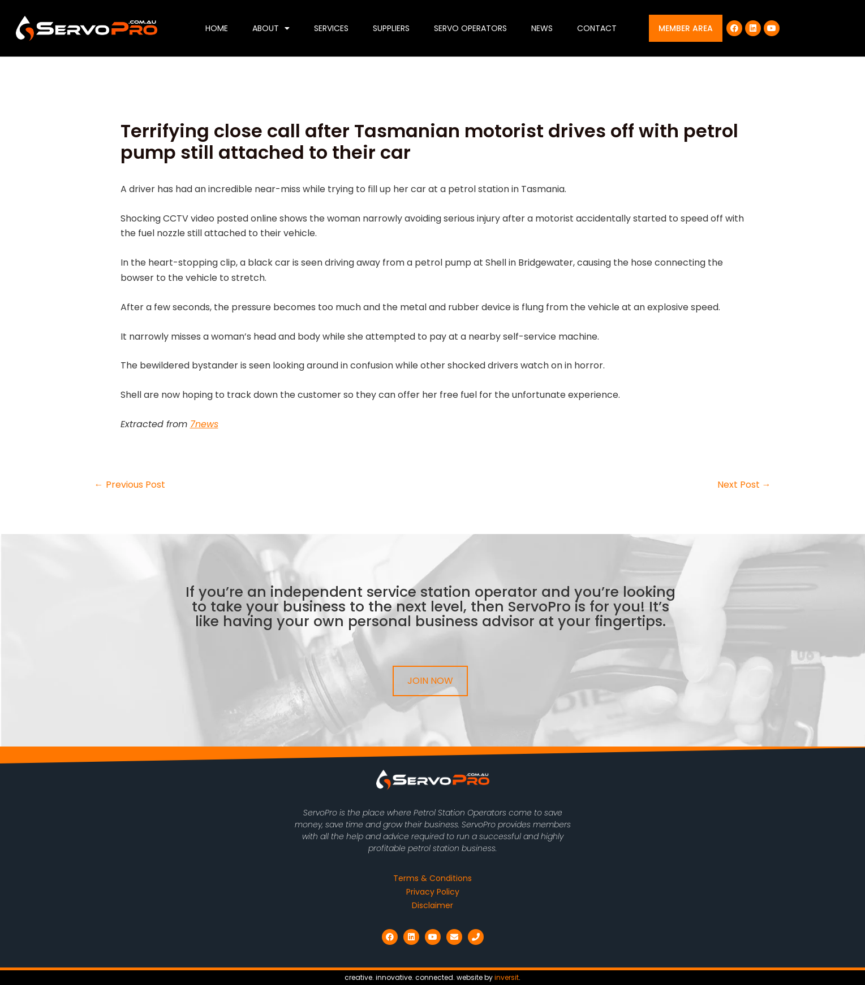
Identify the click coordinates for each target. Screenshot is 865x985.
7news (204, 424)
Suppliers (391, 28)
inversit (506, 977)
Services (331, 28)
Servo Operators (470, 28)
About (271, 28)
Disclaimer (432, 905)
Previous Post (129, 484)
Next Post (744, 484)
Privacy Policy (432, 891)
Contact (597, 28)
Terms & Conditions (432, 878)
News (542, 28)
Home (216, 28)
